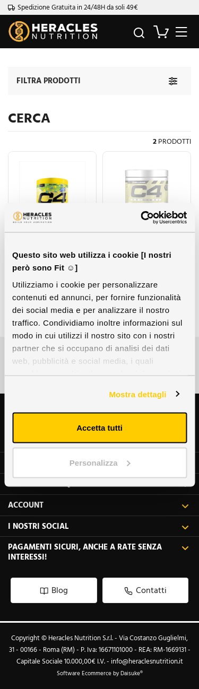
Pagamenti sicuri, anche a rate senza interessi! (98, 552)
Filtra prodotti (48, 80)
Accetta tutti (99, 427)
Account (98, 505)
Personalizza (100, 462)
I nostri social (98, 526)
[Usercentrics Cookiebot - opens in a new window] (142, 217)
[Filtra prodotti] (173, 81)
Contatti (145, 590)
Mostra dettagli (137, 393)
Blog (54, 590)
